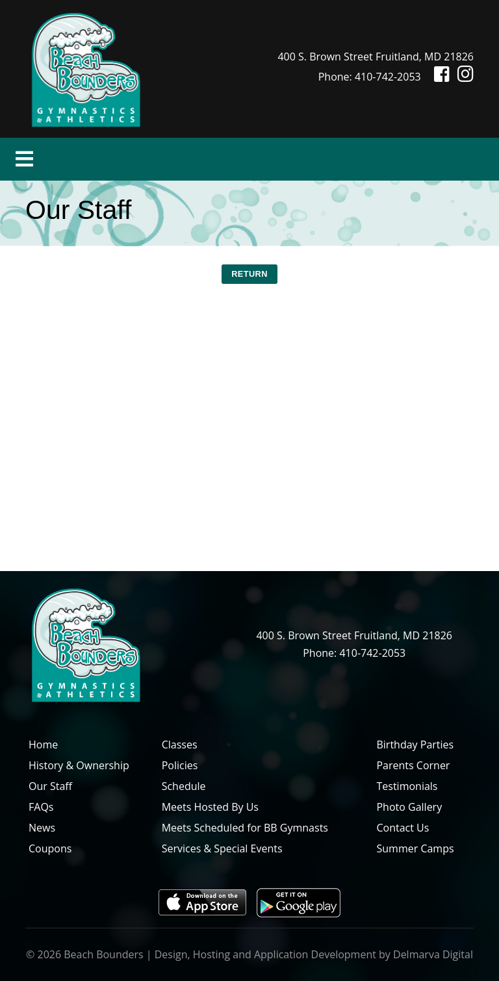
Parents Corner (413, 765)
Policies (180, 765)
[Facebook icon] (437, 77)
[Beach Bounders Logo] (85, 67)
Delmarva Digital (433, 954)
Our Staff (50, 786)
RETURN (249, 274)
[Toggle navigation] (24, 159)
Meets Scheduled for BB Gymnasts (245, 828)
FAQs (41, 807)
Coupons (50, 848)
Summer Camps (415, 848)
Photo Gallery (409, 807)
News (42, 828)
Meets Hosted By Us (210, 807)
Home (43, 744)
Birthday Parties (415, 744)
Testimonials (406, 786)
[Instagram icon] (463, 77)
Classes (180, 744)
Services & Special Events (222, 848)
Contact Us (402, 828)
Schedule (184, 786)
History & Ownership (79, 765)
